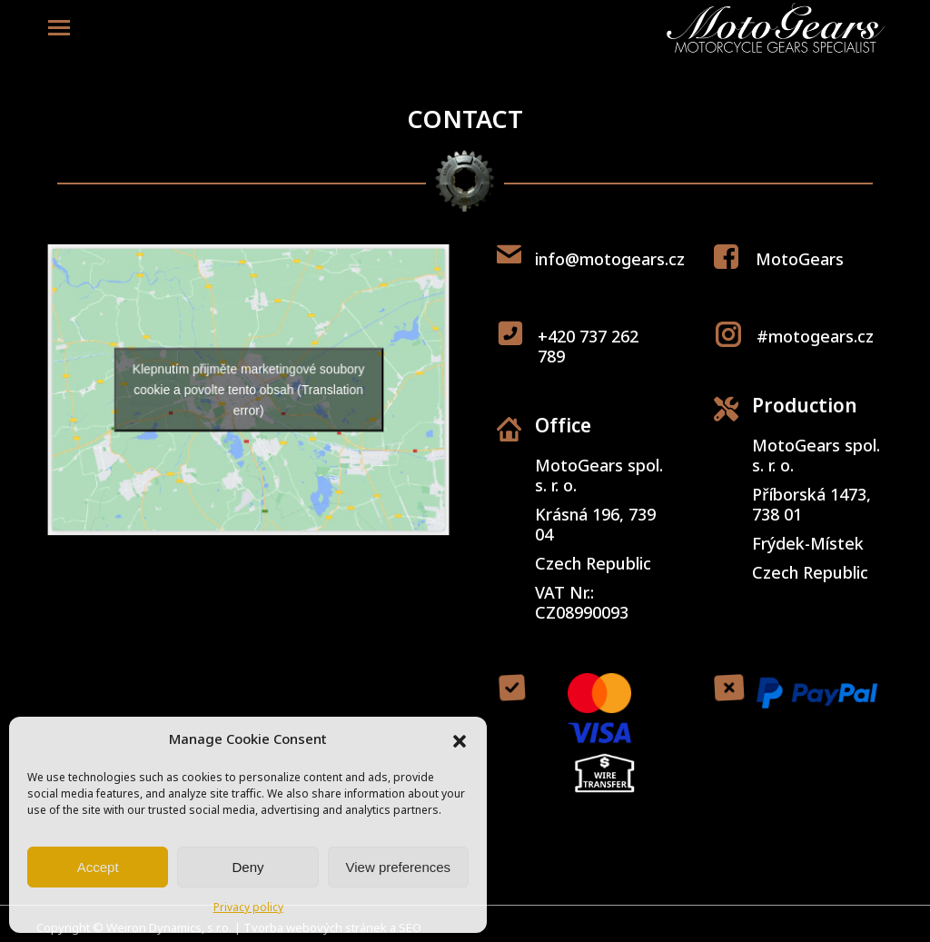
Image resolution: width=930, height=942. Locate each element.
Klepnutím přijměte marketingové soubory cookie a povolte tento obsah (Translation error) (248, 390)
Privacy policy (248, 908)
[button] (459, 741)
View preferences (398, 867)
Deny (247, 867)
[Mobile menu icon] (59, 28)
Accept (98, 867)
